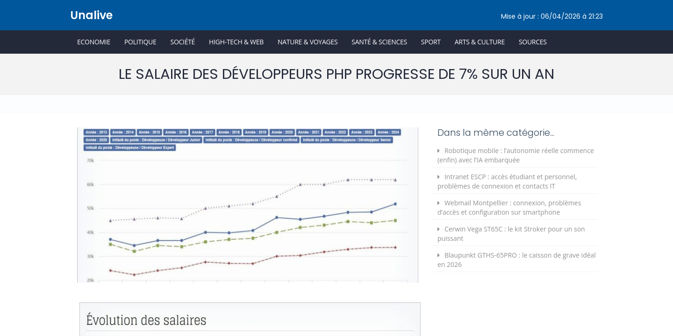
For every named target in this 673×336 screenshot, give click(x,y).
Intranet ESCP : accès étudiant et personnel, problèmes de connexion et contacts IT (507, 181)
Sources (533, 41)
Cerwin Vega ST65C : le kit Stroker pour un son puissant (511, 233)
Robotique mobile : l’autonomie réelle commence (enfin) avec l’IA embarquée (515, 155)
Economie (93, 41)
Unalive (91, 15)
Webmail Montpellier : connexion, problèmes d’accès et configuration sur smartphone (509, 207)
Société (182, 41)
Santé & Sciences (379, 41)
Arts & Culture (480, 41)
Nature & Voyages (307, 41)
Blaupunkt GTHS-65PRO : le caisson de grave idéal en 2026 (516, 260)
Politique (140, 41)
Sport (431, 41)
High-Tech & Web (236, 41)
